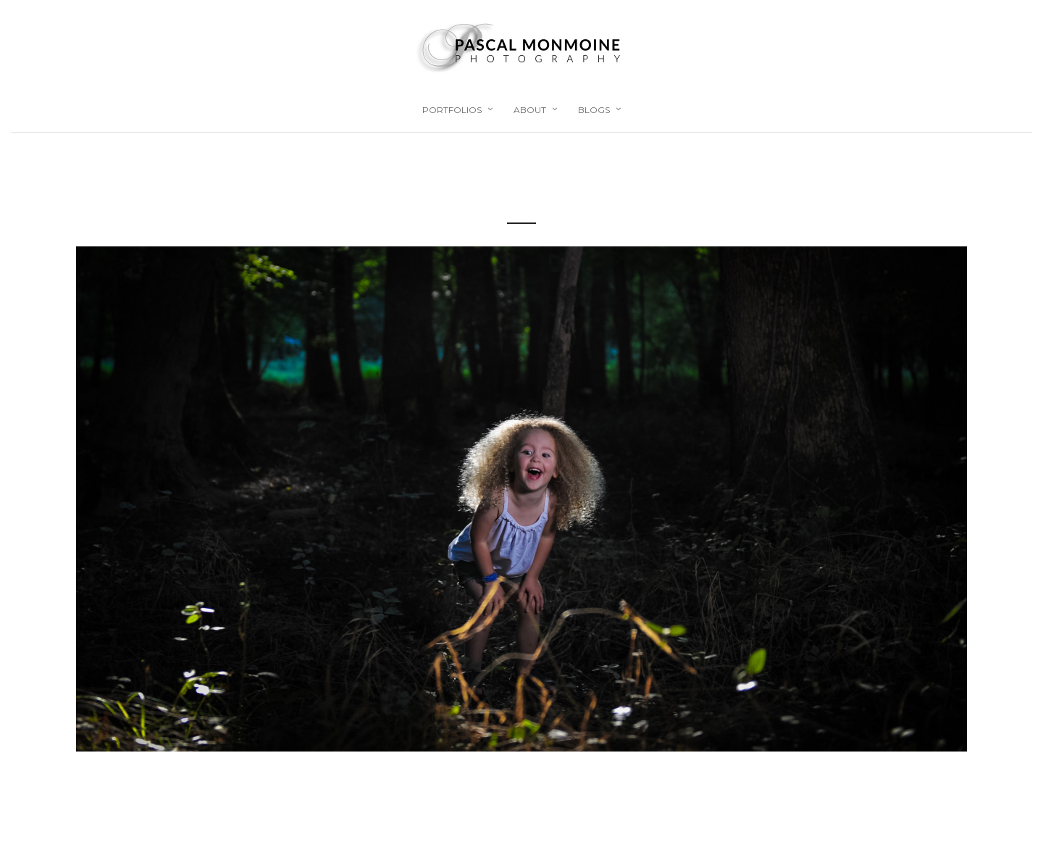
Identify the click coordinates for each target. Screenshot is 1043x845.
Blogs (594, 109)
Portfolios (452, 109)
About (530, 109)
